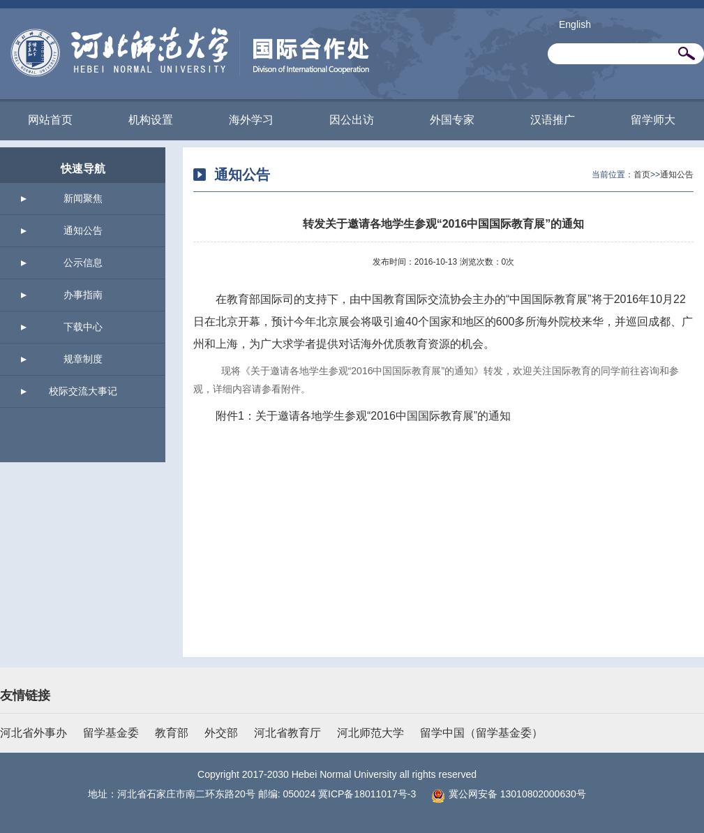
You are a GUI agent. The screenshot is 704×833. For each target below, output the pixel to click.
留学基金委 (111, 733)
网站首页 (50, 120)
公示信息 (83, 262)
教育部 (171, 733)
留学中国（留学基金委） (481, 733)
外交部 (221, 733)
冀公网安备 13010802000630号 (505, 794)
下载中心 (83, 326)
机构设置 (150, 120)
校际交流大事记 (83, 391)
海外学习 (251, 120)
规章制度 (83, 358)
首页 (642, 174)
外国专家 (452, 120)
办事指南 (83, 294)
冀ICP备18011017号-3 (367, 793)
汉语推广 (552, 120)
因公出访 (351, 120)
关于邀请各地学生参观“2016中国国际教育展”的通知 (383, 416)
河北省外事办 (33, 733)
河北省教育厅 (287, 733)
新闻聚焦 (83, 198)
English (575, 24)
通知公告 (83, 230)
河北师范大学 (370, 733)
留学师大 (653, 120)
